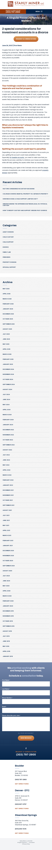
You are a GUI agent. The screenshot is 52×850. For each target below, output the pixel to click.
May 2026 (6, 288)
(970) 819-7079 (20, 829)
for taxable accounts (17, 157)
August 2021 (7, 510)
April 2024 (6, 409)
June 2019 (6, 641)
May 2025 (6, 344)
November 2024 (8, 374)
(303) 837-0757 (20, 804)
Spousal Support (9, 267)
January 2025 (8, 364)
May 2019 (6, 646)
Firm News (18, 45)
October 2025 (8, 319)
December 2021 (8, 490)
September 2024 (9, 384)
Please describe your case (11, 715)
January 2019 (8, 656)
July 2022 (6, 455)
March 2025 (7, 354)
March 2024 (7, 414)
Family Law (7, 252)
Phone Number (7, 698)
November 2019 (8, 616)
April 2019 (6, 651)
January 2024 (8, 424)
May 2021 (6, 525)
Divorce (6, 247)
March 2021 (7, 535)
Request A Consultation (26, 39)
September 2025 (9, 324)
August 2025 (7, 329)
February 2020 (8, 601)
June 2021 (6, 520)
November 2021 (8, 495)
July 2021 (6, 515)
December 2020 (8, 550)
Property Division (9, 262)
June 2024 (6, 399)
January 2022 (8, 485)
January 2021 (8, 545)
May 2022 (6, 465)
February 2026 (8, 304)
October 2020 (8, 560)
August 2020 (7, 570)
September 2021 (8, 505)
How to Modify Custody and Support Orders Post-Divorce (25, 210)
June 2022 (6, 460)
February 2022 (8, 480)
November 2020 (8, 555)
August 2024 (7, 389)
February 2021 (8, 540)
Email (4, 706)
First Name (6, 680)
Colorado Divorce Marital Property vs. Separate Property (25, 194)
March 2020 (7, 596)
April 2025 (6, 349)
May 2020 (6, 586)
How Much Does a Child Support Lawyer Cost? (20, 199)
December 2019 (8, 611)
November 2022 (8, 435)
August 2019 (7, 631)
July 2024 (6, 394)
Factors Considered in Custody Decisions (18, 188)
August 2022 (7, 450)
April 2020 (6, 591)
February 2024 (8, 419)
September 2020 (9, 565)
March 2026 (7, 299)
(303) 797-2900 (13, 12)
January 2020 (8, 606)
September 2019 (8, 626)
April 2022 (6, 470)
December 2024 (8, 369)
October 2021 (8, 500)
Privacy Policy (26, 844)
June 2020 (6, 580)
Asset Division (8, 232)
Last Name (6, 689)
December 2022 (8, 429)
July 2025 (6, 334)
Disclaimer (32, 842)
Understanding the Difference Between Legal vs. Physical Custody (25, 204)
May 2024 (6, 404)
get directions (22, 784)
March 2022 (7, 475)
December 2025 (8, 314)
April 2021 (6, 530)
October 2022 (8, 440)
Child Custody (8, 237)
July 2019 (6, 636)
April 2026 (6, 293)
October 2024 (8, 379)
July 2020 (6, 575)
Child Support (8, 242)
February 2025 (8, 359)
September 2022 (9, 445)
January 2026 (8, 309)
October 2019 (8, 621)
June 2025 (6, 339)
